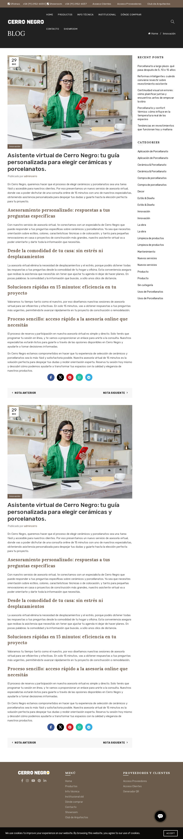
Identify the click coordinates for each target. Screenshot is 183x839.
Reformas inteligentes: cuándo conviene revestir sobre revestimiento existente (156, 80)
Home (49, 14)
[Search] (172, 21)
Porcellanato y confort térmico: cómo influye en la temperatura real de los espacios (154, 114)
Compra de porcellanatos (152, 178)
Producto (143, 271)
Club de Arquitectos (158, 4)
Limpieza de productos (151, 238)
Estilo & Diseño (146, 198)
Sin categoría (145, 285)
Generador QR (131, 791)
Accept (170, 833)
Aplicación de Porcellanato (153, 151)
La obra (142, 224)
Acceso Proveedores (129, 4)
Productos (65, 14)
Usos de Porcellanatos (150, 291)
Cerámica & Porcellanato (152, 164)
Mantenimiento (146, 251)
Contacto (52, 29)
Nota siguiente (114, 392)
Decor (141, 191)
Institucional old (74, 796)
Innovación (14, 146)
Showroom (70, 29)
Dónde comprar (131, 14)
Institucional (107, 14)
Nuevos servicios (147, 258)
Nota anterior (25, 392)
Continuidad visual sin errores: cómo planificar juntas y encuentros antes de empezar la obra (156, 96)
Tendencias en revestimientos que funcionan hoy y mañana (156, 127)
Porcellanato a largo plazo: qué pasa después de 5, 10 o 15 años (156, 68)
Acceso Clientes (102, 4)
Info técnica (85, 14)
